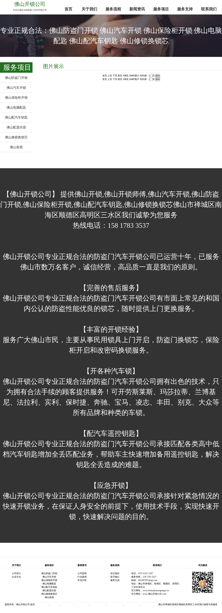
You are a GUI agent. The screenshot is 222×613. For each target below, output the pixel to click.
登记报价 (114, 573)
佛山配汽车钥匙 (49, 587)
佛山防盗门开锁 (49, 573)
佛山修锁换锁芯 (49, 594)
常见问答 (82, 580)
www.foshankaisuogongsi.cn (156, 590)
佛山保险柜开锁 (49, 580)
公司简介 (16, 573)
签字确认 (114, 577)
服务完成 (114, 580)
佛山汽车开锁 (49, 577)
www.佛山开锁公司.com (154, 594)
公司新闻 (82, 573)
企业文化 (16, 577)
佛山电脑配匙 (49, 583)
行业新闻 (82, 577)
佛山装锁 (49, 597)
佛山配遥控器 (49, 590)
